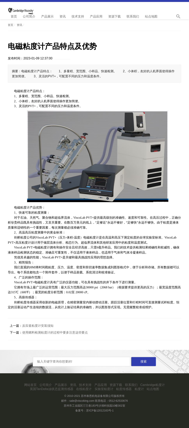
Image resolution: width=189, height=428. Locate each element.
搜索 (143, 361)
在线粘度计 (84, 389)
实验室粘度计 (104, 389)
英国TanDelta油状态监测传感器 (51, 389)
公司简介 (29, 16)
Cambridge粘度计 (152, 385)
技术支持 (78, 16)
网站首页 (30, 385)
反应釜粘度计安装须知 (37, 325)
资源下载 (114, 16)
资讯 (62, 16)
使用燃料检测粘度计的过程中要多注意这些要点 (55, 332)
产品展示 (47, 16)
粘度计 (139, 389)
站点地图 (151, 16)
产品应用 (96, 16)
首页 (14, 16)
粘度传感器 (124, 389)
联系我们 (133, 16)
